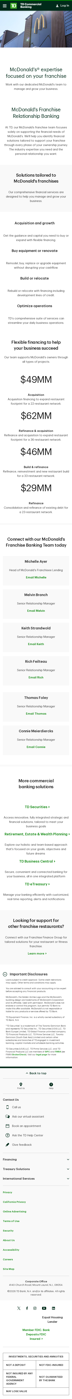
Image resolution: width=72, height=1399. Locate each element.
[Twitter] (18, 1306)
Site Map (8, 1267)
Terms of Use (11, 1219)
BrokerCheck (19, 1053)
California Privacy (14, 1200)
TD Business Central (36, 859)
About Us (9, 1238)
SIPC (47, 1050)
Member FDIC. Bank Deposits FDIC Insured (36, 1332)
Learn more (36, 951)
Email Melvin (36, 609)
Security (8, 1229)
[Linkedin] (53, 1306)
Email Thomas (36, 711)
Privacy (7, 1190)
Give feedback (19, 1143)
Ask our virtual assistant (25, 1114)
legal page (41, 1053)
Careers (8, 1257)
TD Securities (36, 805)
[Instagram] (34, 1306)
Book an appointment (24, 1124)
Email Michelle (36, 575)
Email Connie (36, 745)
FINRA (58, 1050)
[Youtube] (44, 1306)
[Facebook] (27, 1306)
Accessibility (11, 1248)
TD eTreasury (36, 882)
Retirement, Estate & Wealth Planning (36, 832)
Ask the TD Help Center (25, 1133)
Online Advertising (14, 1209)
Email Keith (36, 642)
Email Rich (36, 675)
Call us (14, 1105)
